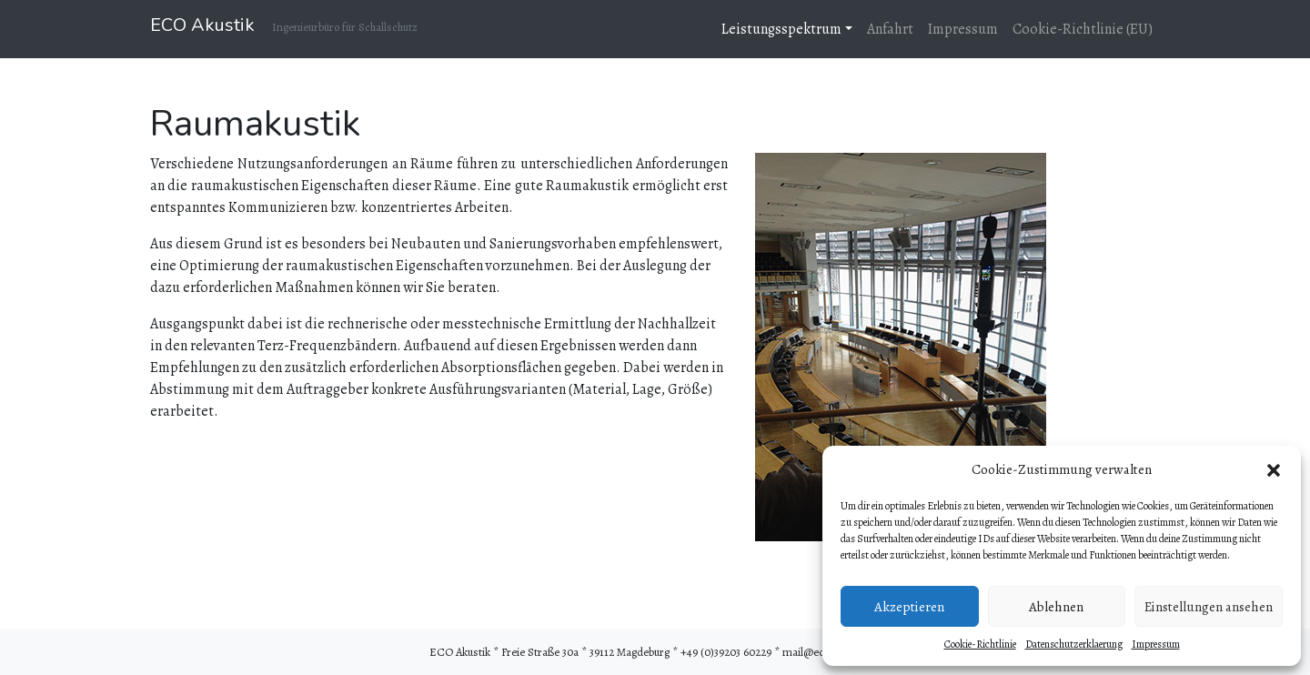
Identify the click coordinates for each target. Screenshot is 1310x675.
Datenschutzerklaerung (1074, 644)
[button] (1274, 469)
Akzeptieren (909, 607)
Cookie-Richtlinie (980, 644)
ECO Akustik (202, 25)
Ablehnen (1056, 607)
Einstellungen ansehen (1208, 607)
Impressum (1156, 644)
